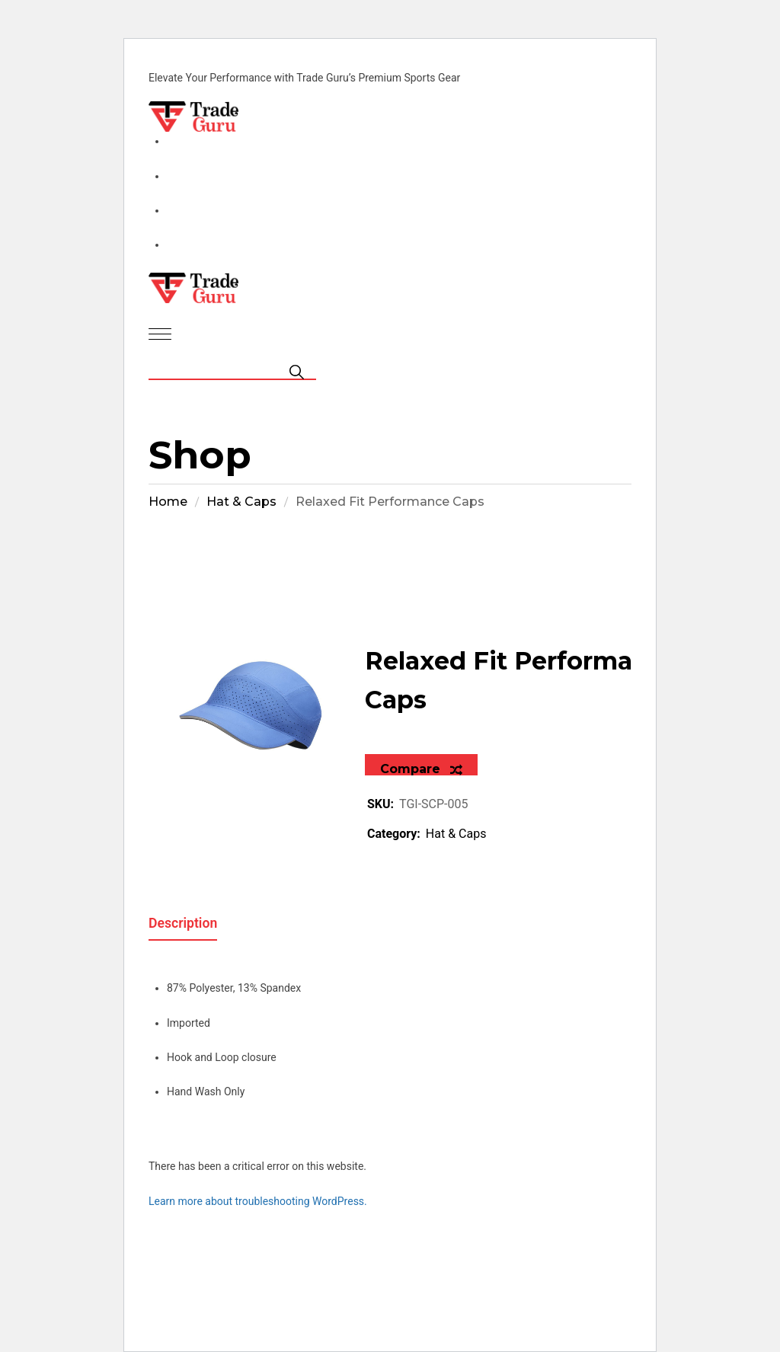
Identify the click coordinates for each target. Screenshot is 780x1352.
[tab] (183, 917)
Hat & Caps (241, 501)
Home (168, 501)
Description (183, 923)
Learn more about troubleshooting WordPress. (258, 1201)
